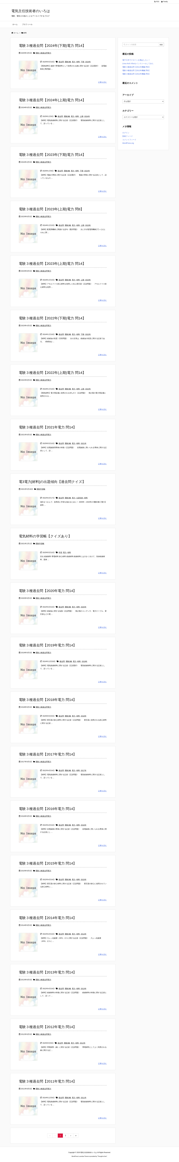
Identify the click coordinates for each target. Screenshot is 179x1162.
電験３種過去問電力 (43, 53)
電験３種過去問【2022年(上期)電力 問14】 (52, 373)
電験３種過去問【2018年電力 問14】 (47, 700)
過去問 (61, 62)
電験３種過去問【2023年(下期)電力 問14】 (52, 155)
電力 (73, 62)
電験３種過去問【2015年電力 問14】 (47, 863)
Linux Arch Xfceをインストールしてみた (137, 63)
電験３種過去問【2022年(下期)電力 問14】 (52, 318)
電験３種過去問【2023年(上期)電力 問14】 (52, 264)
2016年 (83, 825)
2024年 (88, 62)
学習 (60, 552)
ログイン (125, 133)
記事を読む (102, 82)
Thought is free (102, 1156)
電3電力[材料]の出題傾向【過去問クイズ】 (52, 482)
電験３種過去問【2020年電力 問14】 (47, 591)
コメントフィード (129, 140)
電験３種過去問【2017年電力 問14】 (47, 754)
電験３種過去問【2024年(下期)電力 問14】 (52, 46)
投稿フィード (127, 136)
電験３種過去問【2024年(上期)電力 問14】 (52, 100)
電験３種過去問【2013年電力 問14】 (47, 972)
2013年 (83, 989)
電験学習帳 (41, 489)
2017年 (83, 770)
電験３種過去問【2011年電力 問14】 (47, 1081)
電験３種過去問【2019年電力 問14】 (47, 645)
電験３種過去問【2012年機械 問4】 (136, 70)
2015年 (83, 880)
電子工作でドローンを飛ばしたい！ (136, 60)
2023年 (87, 171)
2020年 (83, 607)
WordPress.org (128, 143)
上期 (81, 116)
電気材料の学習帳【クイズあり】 (45, 536)
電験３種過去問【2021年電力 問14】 (47, 427)
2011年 (83, 1098)
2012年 (82, 1043)
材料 (78, 62)
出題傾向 (79, 498)
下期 (82, 62)
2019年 (84, 661)
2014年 (83, 934)
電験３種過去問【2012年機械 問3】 (136, 74)
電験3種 (68, 62)
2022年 (88, 334)
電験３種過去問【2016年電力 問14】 (47, 809)
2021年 (83, 443)
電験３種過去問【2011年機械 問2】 (136, 67)
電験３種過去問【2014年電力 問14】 (47, 918)
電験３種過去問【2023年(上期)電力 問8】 (51, 209)
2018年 (83, 716)
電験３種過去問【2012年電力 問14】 (47, 1027)
